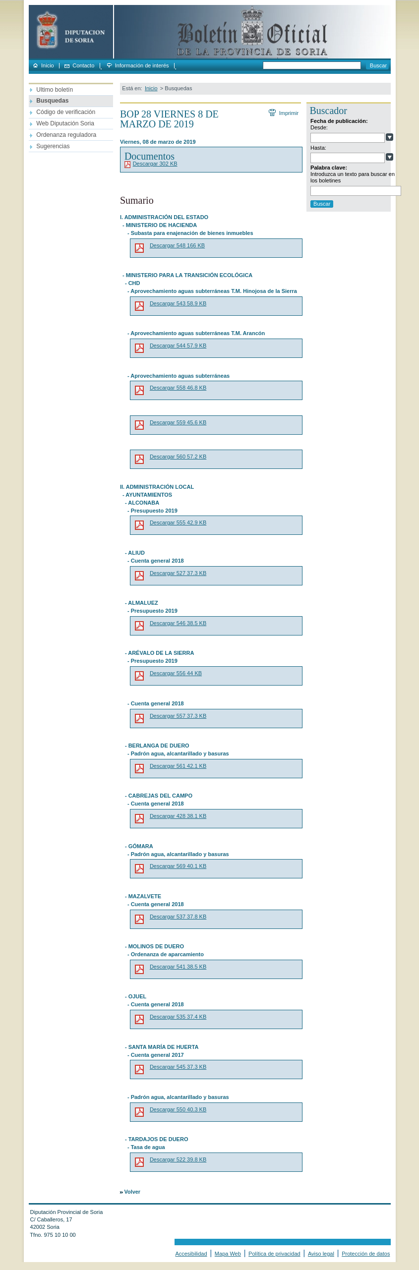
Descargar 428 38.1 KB (178, 816)
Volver (132, 1192)
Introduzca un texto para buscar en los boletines (352, 177)
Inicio (47, 65)
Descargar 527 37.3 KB (178, 573)
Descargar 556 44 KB (176, 673)
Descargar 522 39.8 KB (178, 1159)
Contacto (83, 65)
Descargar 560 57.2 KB (178, 457)
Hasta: (318, 148)
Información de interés (142, 65)
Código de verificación (65, 112)
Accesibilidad (191, 1254)
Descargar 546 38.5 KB (178, 623)
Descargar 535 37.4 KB (178, 1017)
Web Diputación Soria (65, 123)
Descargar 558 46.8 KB (178, 388)
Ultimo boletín (54, 89)
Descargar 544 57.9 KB (178, 345)
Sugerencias (52, 146)
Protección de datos (366, 1254)
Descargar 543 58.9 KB (178, 303)
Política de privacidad (274, 1254)
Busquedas (52, 100)
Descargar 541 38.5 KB (178, 967)
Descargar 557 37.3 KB (178, 716)
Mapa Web (228, 1254)
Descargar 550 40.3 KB (178, 1109)
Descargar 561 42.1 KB (178, 766)
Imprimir (288, 113)
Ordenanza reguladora (66, 134)
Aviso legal (321, 1254)
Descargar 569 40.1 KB (178, 866)
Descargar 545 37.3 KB (178, 1067)
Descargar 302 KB (155, 164)
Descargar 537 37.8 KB (178, 917)
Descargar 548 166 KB (177, 245)
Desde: (319, 127)
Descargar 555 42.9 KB (178, 522)
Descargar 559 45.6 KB (178, 422)
